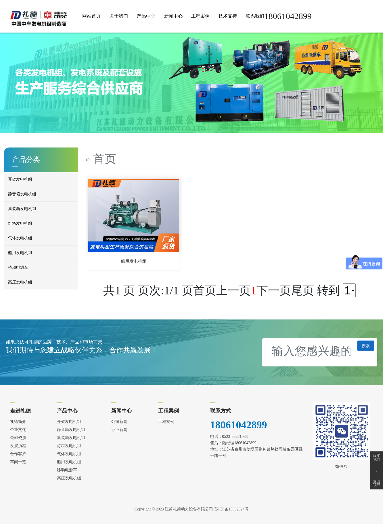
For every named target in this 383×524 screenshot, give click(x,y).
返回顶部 (376, 483)
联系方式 (220, 411)
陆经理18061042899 (239, 443)
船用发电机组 (134, 261)
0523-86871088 (235, 436)
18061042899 (238, 425)
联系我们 (376, 457)
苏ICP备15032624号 (231, 509)
